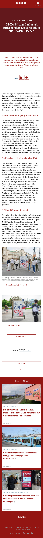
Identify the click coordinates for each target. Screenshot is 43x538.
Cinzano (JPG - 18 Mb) (13, 325)
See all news (21, 517)
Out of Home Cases (25, 351)
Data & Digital (23, 492)
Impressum (8, 527)
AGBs (37, 527)
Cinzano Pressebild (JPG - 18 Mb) (17, 285)
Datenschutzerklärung (23, 527)
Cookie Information (23, 530)
